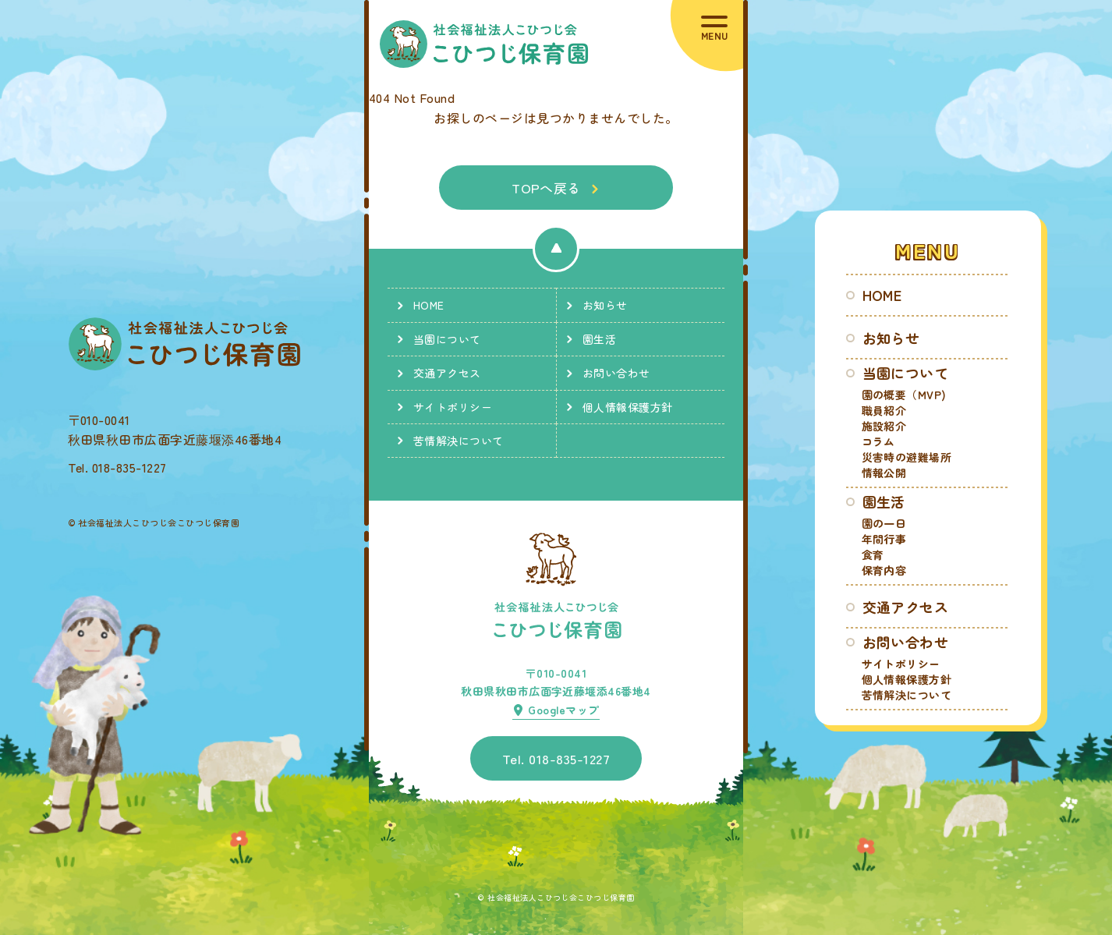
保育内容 (884, 570)
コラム (878, 441)
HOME (882, 295)
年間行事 (884, 539)
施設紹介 (884, 426)
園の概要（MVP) (904, 394)
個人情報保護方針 (907, 679)
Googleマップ (563, 709)
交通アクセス (905, 607)
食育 (873, 554)
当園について (905, 373)
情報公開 (884, 472)
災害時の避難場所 (907, 457)
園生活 (883, 501)
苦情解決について (907, 695)
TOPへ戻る (546, 187)
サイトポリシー (901, 663)
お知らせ (891, 338)
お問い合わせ (905, 642)
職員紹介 (884, 410)
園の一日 (884, 523)
